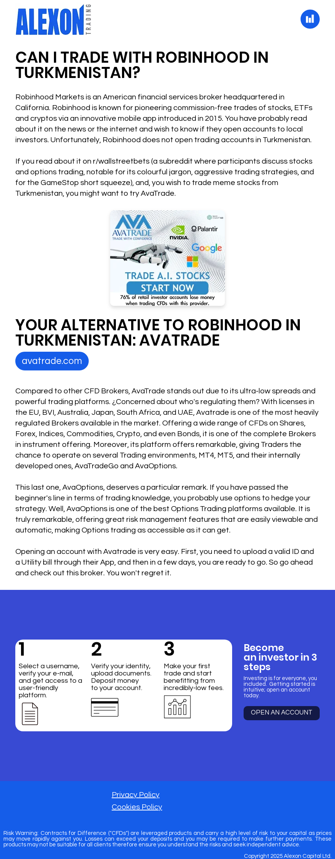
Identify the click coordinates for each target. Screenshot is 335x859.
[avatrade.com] (52, 361)
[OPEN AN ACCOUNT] (282, 713)
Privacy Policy (135, 795)
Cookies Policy (137, 807)
